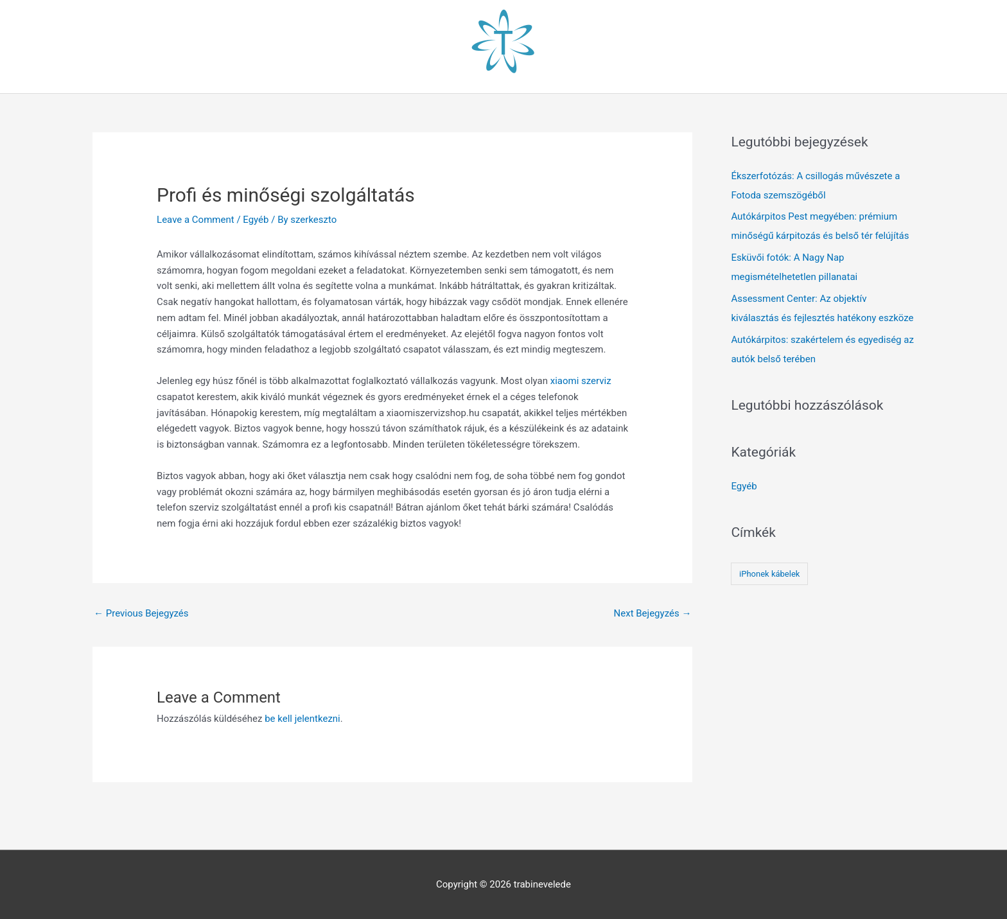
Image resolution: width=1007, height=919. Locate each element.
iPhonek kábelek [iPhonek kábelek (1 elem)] (769, 574)
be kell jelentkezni (302, 718)
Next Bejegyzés (653, 613)
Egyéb (255, 219)
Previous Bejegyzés (141, 613)
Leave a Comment (195, 219)
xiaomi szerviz (580, 381)
